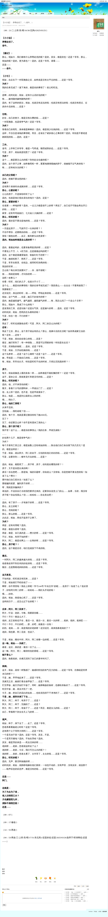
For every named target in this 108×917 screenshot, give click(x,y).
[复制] (22, 7)
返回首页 (8, 1)
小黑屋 (99, 911)
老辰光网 (3, 1)
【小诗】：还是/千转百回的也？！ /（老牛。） (76, 895)
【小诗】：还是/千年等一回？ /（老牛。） (75, 899)
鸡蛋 (54, 879)
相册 (24, 13)
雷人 (41, 879)
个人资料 (50, 13)
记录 (12, 13)
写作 (24, 25)
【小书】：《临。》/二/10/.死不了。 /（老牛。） (76, 892)
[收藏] (19, 7)
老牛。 (99, 31)
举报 (75, 886)
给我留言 (102, 33)
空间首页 (5, 13)
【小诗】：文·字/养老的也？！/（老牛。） (75, 894)
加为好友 (95, 33)
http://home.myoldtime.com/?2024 (9, 7)
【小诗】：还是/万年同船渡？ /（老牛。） (75, 897)
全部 (88, 889)
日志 (18, 13)
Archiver (91, 911)
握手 (45, 879)
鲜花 (50, 879)
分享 (36, 13)
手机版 (95, 911)
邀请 (79, 886)
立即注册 (102, 1)
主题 (30, 13)
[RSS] (27, 7)
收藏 (87, 886)
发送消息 (102, 35)
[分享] (24, 7)
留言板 (42, 13)
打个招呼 (95, 35)
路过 (36, 879)
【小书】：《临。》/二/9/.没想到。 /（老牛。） (76, 901)
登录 (106, 1)
